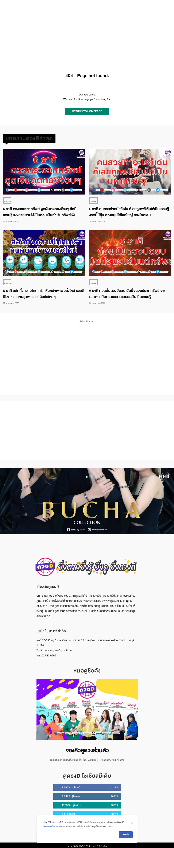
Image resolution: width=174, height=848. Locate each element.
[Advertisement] (87, 31)
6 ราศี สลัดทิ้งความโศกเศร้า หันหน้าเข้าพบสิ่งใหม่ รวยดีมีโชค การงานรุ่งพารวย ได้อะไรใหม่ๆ (43, 291)
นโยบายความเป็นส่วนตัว (51, 826)
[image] (87, 706)
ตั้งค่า (111, 826)
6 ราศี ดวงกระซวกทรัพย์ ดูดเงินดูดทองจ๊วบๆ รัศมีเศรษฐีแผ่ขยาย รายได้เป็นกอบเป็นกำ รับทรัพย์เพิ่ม (40, 210)
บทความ (7, 199)
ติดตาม (114, 793)
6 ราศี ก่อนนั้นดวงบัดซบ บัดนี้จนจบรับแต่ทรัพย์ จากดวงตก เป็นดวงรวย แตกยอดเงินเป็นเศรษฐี (128, 291)
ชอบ (115, 784)
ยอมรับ (125, 834)
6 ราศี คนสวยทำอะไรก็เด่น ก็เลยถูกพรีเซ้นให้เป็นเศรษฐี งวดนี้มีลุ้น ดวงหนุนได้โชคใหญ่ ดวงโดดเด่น (129, 210)
